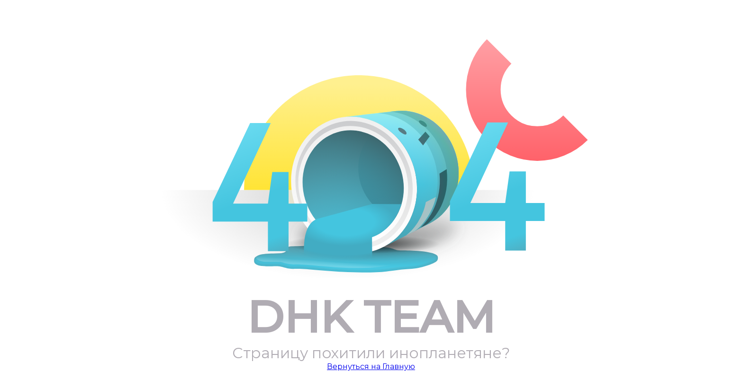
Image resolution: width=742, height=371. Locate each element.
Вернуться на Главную (371, 366)
